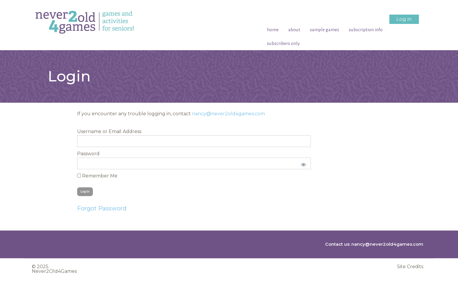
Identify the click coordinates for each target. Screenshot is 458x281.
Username (89, 131)
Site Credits (410, 266)
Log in (404, 19)
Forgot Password (101, 208)
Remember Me (97, 176)
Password (88, 153)
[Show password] (302, 163)
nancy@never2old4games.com (228, 113)
